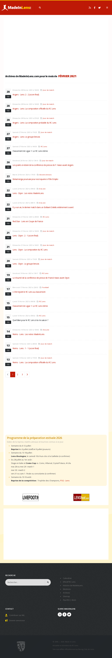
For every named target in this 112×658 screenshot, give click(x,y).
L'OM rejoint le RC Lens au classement (29, 291)
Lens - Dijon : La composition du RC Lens (30, 249)
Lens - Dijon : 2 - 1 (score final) (25, 235)
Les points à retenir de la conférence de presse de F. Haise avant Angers (43, 165)
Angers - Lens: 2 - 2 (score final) (26, 94)
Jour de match (48, 90)
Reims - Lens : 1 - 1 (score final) (26, 348)
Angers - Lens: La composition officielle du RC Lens (34, 108)
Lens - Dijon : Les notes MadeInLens (28, 193)
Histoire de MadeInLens (73, 585)
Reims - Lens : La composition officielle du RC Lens (34, 362)
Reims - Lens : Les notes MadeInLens (28, 334)
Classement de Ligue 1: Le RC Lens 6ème (30, 151)
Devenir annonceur (17, 619)
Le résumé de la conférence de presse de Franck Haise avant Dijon (41, 277)
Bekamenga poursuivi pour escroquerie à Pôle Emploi (35, 179)
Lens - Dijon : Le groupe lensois (26, 263)
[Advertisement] (56, 45)
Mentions (67, 588)
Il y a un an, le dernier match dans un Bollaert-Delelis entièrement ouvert (43, 207)
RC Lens (44, 146)
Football (45, 287)
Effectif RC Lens (69, 581)
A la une (42, 189)
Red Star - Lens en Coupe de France (28, 221)
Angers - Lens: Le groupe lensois (26, 136)
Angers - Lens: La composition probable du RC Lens (34, 122)
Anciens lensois (45, 175)
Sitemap (66, 595)
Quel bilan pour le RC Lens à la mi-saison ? (30, 320)
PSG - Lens (65, 480)
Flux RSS (66, 599)
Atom (74, 599)
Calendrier (67, 578)
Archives (66, 592)
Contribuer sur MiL (17, 614)
